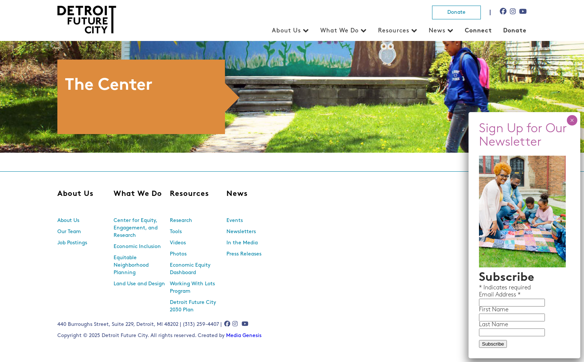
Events (234, 220)
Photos (178, 254)
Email (487, 295)
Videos (178, 243)
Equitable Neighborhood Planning (131, 265)
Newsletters (241, 232)
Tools (176, 232)
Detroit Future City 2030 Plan (193, 306)
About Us (286, 31)
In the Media (242, 243)
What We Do (339, 31)
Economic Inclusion (137, 247)
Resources (393, 31)
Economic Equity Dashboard (190, 269)
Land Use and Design (139, 284)
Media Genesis (243, 336)
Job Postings (72, 243)
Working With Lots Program (192, 287)
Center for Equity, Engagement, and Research (136, 228)
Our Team (69, 232)
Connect (478, 31)
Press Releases (243, 254)
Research (181, 220)
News (437, 31)
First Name (493, 310)
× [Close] (572, 120)
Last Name (493, 325)
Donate (456, 12)
